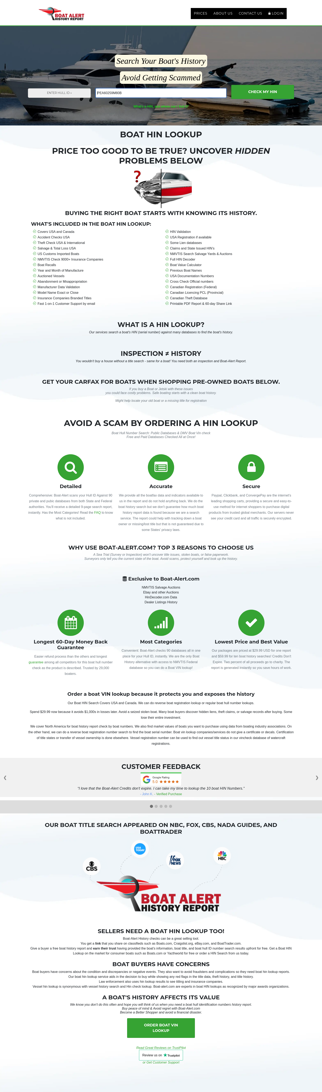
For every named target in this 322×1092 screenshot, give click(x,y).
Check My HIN (262, 97)
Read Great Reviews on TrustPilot (161, 1052)
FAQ (97, 517)
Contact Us (250, 16)
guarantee (36, 667)
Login (276, 16)
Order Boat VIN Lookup (161, 1033)
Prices (200, 16)
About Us (223, 16)
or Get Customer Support (161, 1067)
